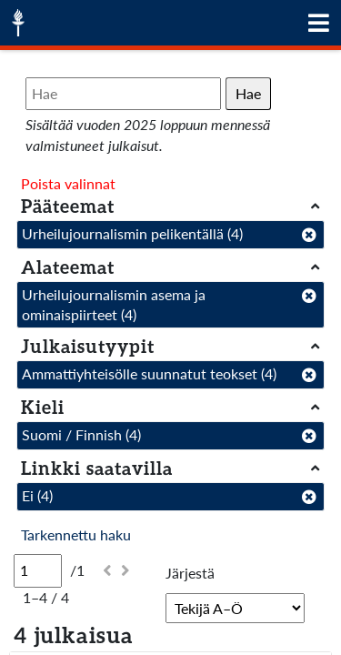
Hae (248, 93)
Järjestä (190, 572)
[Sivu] (38, 570)
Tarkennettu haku (76, 534)
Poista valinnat (68, 183)
